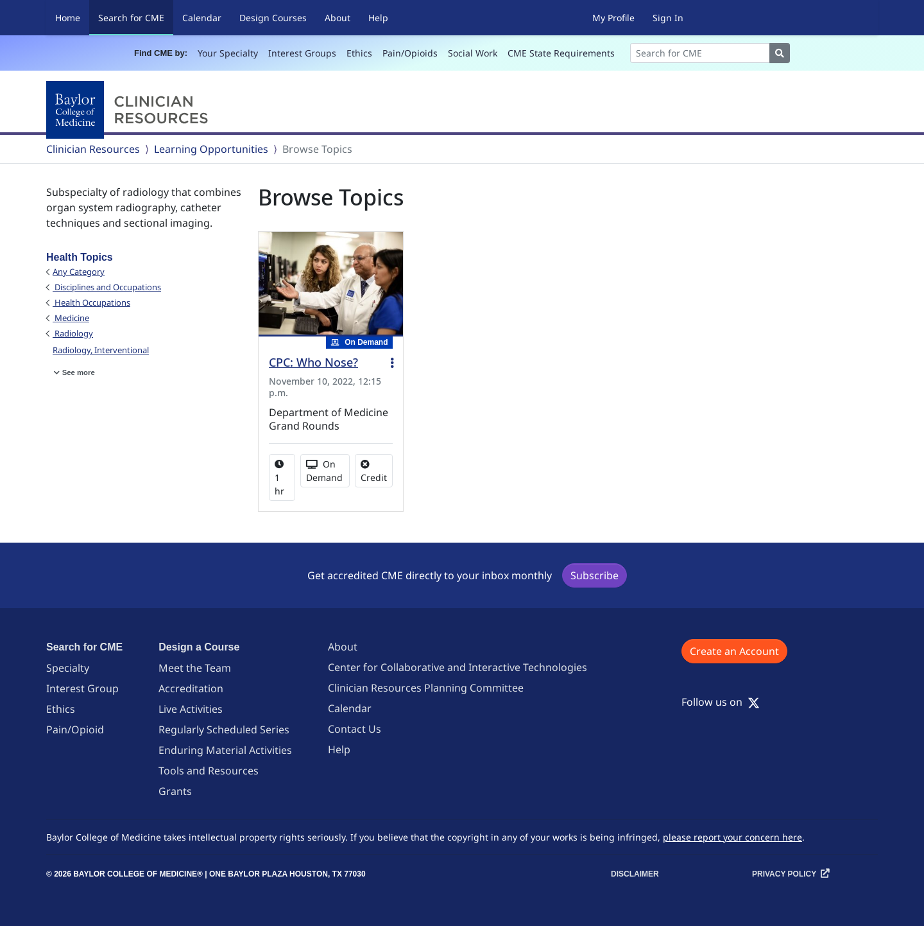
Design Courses (273, 18)
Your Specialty (228, 53)
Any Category (79, 271)
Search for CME (135, 17)
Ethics (359, 53)
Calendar (201, 18)
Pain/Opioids (410, 53)
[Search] (700, 53)
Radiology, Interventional (101, 350)
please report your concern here (732, 837)
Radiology (73, 333)
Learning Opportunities (211, 149)
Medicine (71, 318)
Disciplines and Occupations (107, 287)
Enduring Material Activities (225, 750)
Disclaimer (635, 873)
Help (378, 18)
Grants (175, 791)
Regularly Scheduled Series (223, 729)
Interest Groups (302, 53)
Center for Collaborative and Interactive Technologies (457, 667)
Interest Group (82, 688)
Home (67, 18)
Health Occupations (91, 302)
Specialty (67, 668)
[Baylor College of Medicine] (129, 110)
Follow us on (720, 702)
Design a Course (198, 647)
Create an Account (734, 651)
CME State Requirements (561, 53)
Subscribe (594, 575)
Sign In (668, 18)
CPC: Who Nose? (313, 362)
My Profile (613, 18)
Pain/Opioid (75, 729)
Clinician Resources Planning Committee (426, 688)
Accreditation (190, 688)
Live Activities (190, 709)
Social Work (472, 53)
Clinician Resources (93, 149)
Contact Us (354, 729)
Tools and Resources (208, 771)
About (337, 18)
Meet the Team (194, 668)
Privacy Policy (784, 873)
